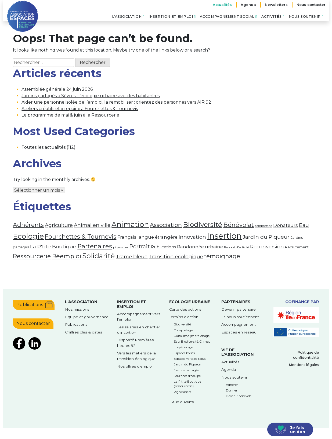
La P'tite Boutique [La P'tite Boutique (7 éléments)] (53, 246)
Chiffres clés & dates (83, 332)
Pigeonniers (182, 392)
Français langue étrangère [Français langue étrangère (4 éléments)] (147, 237)
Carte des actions (185, 309)
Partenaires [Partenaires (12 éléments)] (94, 246)
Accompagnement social (227, 16)
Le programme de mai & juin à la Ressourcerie (70, 115)
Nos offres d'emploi (135, 366)
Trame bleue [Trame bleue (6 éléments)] (131, 256)
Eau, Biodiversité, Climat (192, 341)
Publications (29, 304)
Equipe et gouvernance (87, 317)
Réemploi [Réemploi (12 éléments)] (66, 256)
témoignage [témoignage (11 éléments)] (222, 256)
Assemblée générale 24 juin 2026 (57, 89)
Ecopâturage (183, 347)
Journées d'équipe (187, 376)
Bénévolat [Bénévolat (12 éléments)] (238, 224)
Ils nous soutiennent (240, 317)
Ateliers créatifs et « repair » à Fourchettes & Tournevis (79, 108)
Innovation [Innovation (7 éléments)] (192, 237)
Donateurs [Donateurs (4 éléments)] (285, 225)
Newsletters (276, 4)
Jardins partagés (186, 370)
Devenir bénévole (238, 396)
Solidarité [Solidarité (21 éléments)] (98, 256)
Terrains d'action (184, 317)
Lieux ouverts (181, 402)
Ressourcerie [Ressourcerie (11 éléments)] (32, 256)
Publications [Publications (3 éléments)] (163, 247)
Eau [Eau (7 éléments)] (304, 225)
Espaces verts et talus (189, 359)
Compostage (183, 330)
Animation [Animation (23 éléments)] (130, 224)
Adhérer (232, 385)
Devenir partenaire (238, 309)
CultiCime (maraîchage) (192, 336)
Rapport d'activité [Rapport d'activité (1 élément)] (236, 247)
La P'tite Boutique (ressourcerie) (187, 384)
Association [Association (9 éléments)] (166, 225)
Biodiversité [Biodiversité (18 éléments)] (202, 224)
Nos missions (77, 309)
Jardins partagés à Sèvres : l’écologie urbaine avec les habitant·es (90, 95)
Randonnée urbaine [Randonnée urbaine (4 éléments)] (200, 246)
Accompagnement (238, 324)
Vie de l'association (237, 352)
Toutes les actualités (43, 147)
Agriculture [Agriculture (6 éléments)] (59, 225)
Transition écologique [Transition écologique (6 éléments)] (176, 256)
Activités (271, 16)
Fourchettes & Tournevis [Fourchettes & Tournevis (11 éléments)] (80, 236)
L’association (127, 16)
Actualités (222, 4)
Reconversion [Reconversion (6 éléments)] (267, 247)
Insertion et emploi (171, 16)
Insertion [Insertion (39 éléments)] (224, 236)
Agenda (248, 4)
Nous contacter (311, 4)
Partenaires (235, 301)
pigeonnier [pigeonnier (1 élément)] (120, 247)
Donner (231, 390)
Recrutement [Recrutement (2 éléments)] (297, 247)
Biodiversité (182, 324)
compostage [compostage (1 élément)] (263, 226)
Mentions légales (304, 365)
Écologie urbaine (189, 301)
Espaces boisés (184, 353)
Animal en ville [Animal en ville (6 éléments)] (92, 225)
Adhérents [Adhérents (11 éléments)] (28, 224)
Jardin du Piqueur (187, 364)
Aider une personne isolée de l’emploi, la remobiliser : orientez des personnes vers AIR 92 (116, 102)
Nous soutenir (305, 16)
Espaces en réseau (239, 332)
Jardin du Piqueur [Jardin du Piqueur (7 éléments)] (266, 237)
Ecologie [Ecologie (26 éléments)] (28, 236)
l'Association (81, 301)
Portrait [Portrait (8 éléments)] (139, 246)
